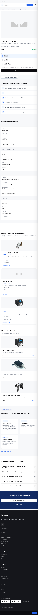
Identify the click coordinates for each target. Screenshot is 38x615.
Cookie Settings (25, 610)
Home (2, 9)
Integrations (4, 571)
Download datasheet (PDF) (9, 77)
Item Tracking (4, 545)
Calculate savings (5, 578)
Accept (34, 613)
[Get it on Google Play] (16, 601)
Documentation (4, 569)
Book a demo (30, 4)
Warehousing (4, 554)
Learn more (21, 613)
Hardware (7, 9)
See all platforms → (27, 601)
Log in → (3, 592)
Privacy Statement (16, 610)
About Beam (4, 584)
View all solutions (6, 451)
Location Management (6, 537)
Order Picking (4, 539)
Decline (29, 613)
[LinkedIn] (2, 524)
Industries (4, 551)
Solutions (3, 532)
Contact (3, 589)
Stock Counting (4, 541)
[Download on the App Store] (5, 601)
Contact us (34, 1)
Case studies (4, 576)
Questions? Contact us (19, 501)
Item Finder (3, 543)
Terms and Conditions (6, 610)
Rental (2, 558)
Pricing (2, 587)
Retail (2, 556)
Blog (2, 574)
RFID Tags (13, 9)
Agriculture (3, 561)
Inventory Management (6, 535)
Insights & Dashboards (6, 548)
